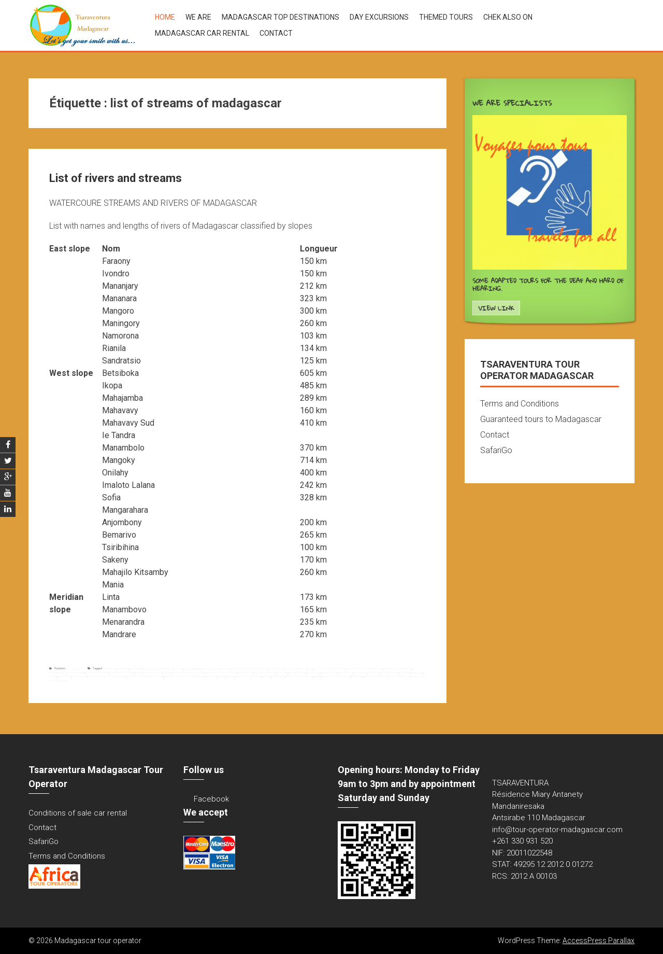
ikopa (199, 668)
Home (165, 17)
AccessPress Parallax (599, 940)
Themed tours (446, 17)
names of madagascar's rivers (145, 676)
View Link (496, 308)
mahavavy (282, 672)
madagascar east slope (397, 668)
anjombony (109, 668)
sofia (317, 676)
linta (310, 668)
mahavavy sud (297, 672)
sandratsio (278, 676)
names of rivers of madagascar (184, 676)
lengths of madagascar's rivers (249, 668)
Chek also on (507, 17)
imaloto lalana (211, 668)
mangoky (404, 672)
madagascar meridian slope (66, 672)
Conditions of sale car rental (77, 813)
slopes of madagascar (299, 676)
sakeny (267, 676)
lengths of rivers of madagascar (288, 668)
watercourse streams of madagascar (387, 676)
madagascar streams (148, 672)
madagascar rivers (96, 672)
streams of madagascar (336, 676)
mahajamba (245, 672)
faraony (179, 668)
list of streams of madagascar (364, 668)
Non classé (72, 668)
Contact (276, 33)
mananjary (360, 672)
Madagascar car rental (202, 33)
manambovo (331, 672)
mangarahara (389, 672)
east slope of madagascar (158, 668)
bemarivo (122, 668)
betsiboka (135, 668)
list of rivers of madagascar (329, 668)
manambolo (314, 672)
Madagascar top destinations (280, 17)
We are (198, 17)
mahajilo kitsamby (264, 672)
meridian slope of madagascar (107, 676)
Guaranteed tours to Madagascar (540, 419)
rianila (231, 676)
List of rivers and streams (115, 178)
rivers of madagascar (249, 676)
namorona (210, 676)
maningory (64, 676)
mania (53, 676)
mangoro (417, 672)
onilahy (222, 676)
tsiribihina (357, 676)
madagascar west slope (222, 672)
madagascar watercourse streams (184, 672)
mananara (346, 672)
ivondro (225, 668)
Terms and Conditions (519, 404)
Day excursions (379, 17)
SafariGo (496, 450)
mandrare (374, 672)
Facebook (211, 799)
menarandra (80, 676)
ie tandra (189, 668)
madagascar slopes (121, 672)
